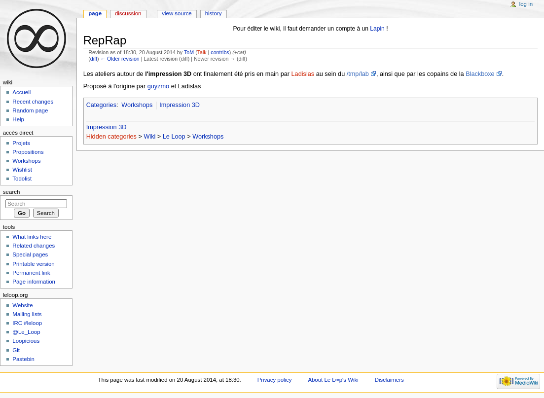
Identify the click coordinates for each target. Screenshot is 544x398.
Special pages (30, 254)
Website (22, 305)
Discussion (128, 13)
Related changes (33, 246)
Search (11, 192)
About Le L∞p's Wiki (333, 380)
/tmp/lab (358, 74)
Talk (202, 52)
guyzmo (158, 86)
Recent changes (32, 102)
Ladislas (303, 74)
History (213, 13)
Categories (101, 105)
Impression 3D (179, 105)
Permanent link (31, 273)
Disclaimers (389, 380)
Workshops (136, 105)
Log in (526, 4)
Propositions (27, 152)
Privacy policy (274, 380)
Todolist (22, 178)
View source (176, 13)
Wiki (149, 136)
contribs (220, 52)
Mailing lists (26, 314)
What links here (31, 237)
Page (95, 13)
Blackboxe (480, 74)
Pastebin (23, 359)
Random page (30, 110)
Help (18, 119)
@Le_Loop (26, 332)
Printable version (33, 264)
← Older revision (119, 59)
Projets (21, 143)
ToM (189, 52)
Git (16, 350)
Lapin (377, 28)
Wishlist (22, 170)
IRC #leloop (27, 323)
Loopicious (25, 341)
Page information (33, 282)
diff (93, 59)
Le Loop (174, 136)
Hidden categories (111, 136)
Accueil (21, 92)
